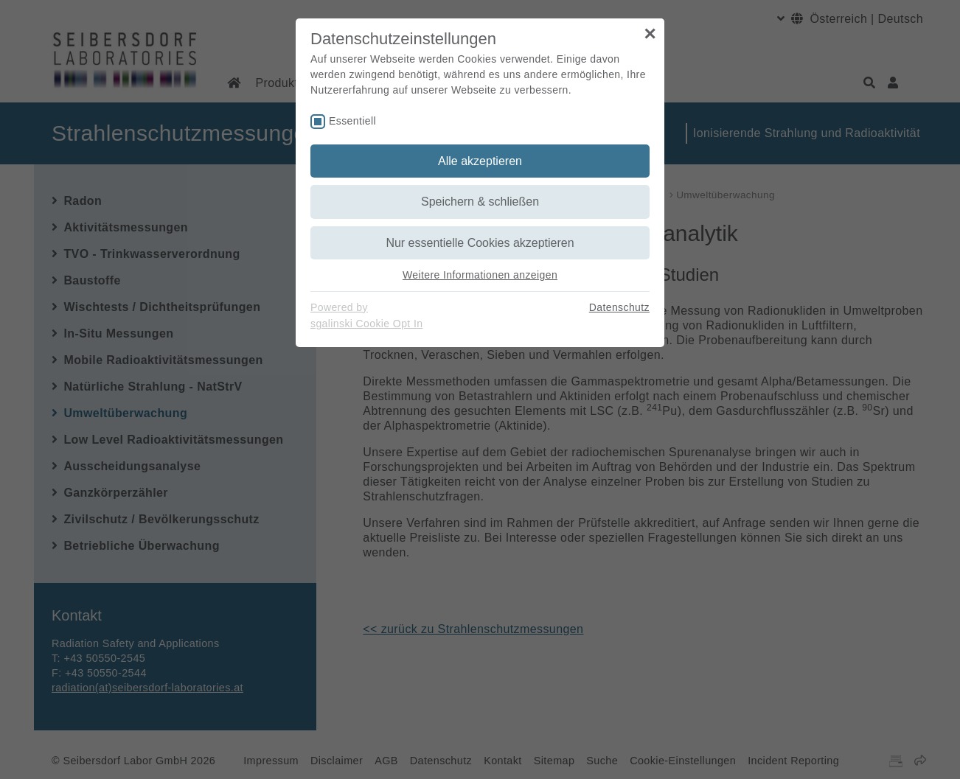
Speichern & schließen (480, 201)
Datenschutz (619, 307)
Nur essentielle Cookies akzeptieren (480, 243)
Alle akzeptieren (480, 161)
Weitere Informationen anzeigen (480, 275)
